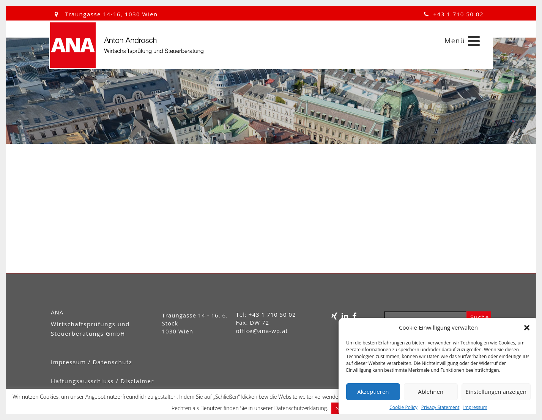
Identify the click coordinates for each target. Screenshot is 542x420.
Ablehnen (430, 391)
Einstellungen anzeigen (496, 391)
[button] (527, 328)
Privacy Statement (440, 407)
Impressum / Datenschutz (91, 362)
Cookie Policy (403, 407)
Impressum (475, 407)
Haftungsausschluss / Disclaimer (102, 381)
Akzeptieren (373, 391)
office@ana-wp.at (262, 331)
